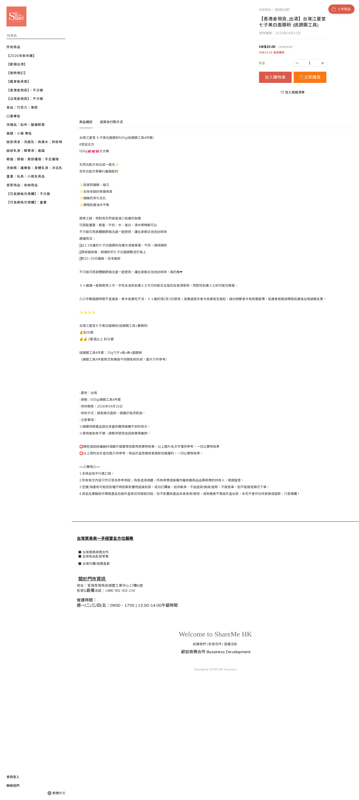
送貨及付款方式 (111, 122)
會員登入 (12, 777)
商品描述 (85, 122)
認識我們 (199, 643)
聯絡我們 (12, 786)
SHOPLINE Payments (223, 669)
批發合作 (215, 643)
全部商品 (265, 9)
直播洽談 (230, 643)
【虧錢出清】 (282, 9)
